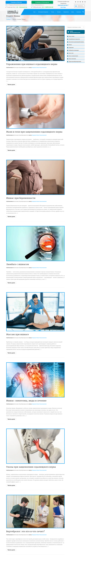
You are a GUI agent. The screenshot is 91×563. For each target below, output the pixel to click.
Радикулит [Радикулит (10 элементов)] (71, 47)
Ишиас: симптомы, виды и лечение (26, 400)
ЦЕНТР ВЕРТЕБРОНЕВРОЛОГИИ (75, 32)
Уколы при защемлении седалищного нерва (31, 467)
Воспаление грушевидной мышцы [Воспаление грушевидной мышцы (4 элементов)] (76, 41)
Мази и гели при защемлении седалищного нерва (34, 132)
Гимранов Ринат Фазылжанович (39, 67)
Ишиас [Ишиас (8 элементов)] (70, 44)
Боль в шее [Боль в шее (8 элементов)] (71, 53)
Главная (8, 19)
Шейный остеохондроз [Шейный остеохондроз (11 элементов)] (74, 50)
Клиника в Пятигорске (42, 2)
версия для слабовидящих (79, 6)
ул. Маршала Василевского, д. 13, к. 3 (17, 5)
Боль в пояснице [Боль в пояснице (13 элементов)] (72, 58)
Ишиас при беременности (20, 198)
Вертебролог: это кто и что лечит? (25, 531)
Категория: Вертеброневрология (21, 67)
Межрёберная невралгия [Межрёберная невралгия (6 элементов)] (74, 39)
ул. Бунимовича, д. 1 (38, 5)
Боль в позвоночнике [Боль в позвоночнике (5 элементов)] (73, 55)
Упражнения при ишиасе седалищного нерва (31, 64)
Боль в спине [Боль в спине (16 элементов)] (71, 36)
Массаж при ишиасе (17, 334)
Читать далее (11, 84)
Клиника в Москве (16, 2)
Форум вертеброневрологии (75, 61)
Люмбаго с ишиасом (17, 264)
